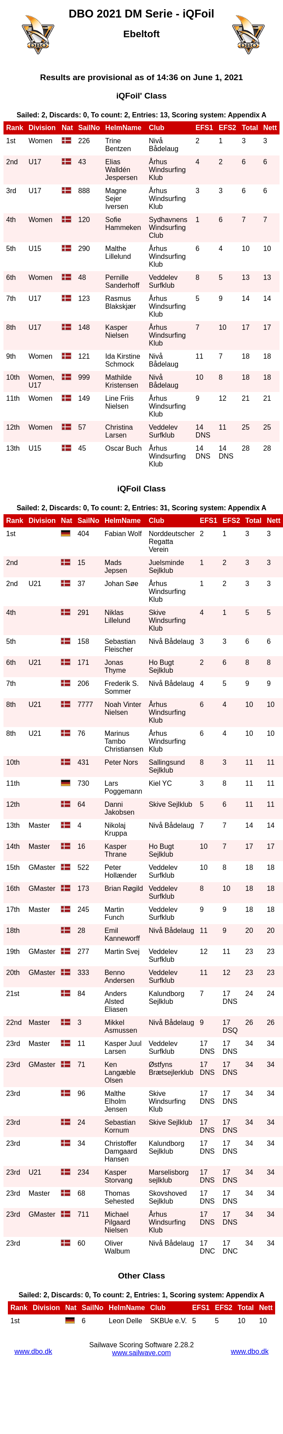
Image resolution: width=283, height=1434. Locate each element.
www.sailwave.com (141, 1352)
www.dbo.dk (33, 1351)
